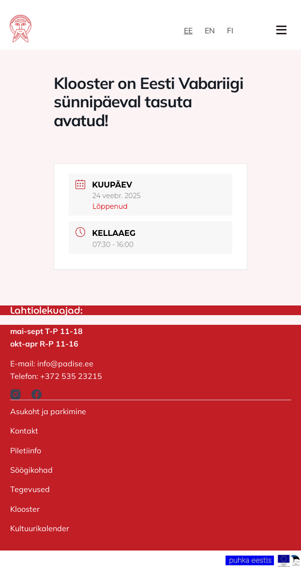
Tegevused (30, 489)
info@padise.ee (65, 363)
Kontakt (24, 430)
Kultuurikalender (39, 528)
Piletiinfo (25, 450)
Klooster (25, 509)
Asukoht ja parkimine (48, 411)
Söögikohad (31, 470)
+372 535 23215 (71, 376)
